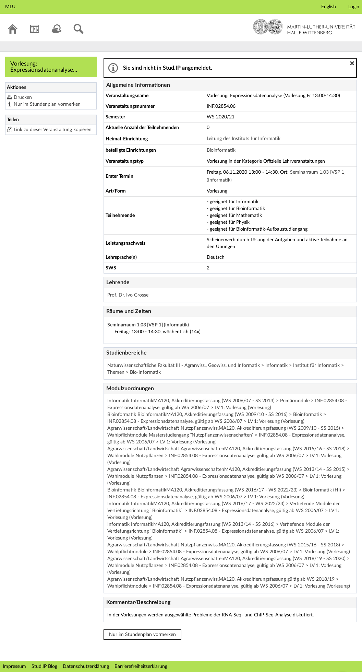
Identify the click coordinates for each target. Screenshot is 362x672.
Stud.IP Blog (44, 666)
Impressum (14, 666)
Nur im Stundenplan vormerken (47, 104)
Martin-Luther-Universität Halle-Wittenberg (304, 26)
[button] (352, 63)
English (328, 6)
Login (353, 6)
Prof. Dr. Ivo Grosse (127, 295)
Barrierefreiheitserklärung (140, 666)
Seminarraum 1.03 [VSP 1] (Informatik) (148, 325)
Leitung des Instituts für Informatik (243, 138)
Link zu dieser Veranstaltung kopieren (53, 129)
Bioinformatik (221, 150)
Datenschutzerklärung (86, 666)
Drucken (23, 97)
